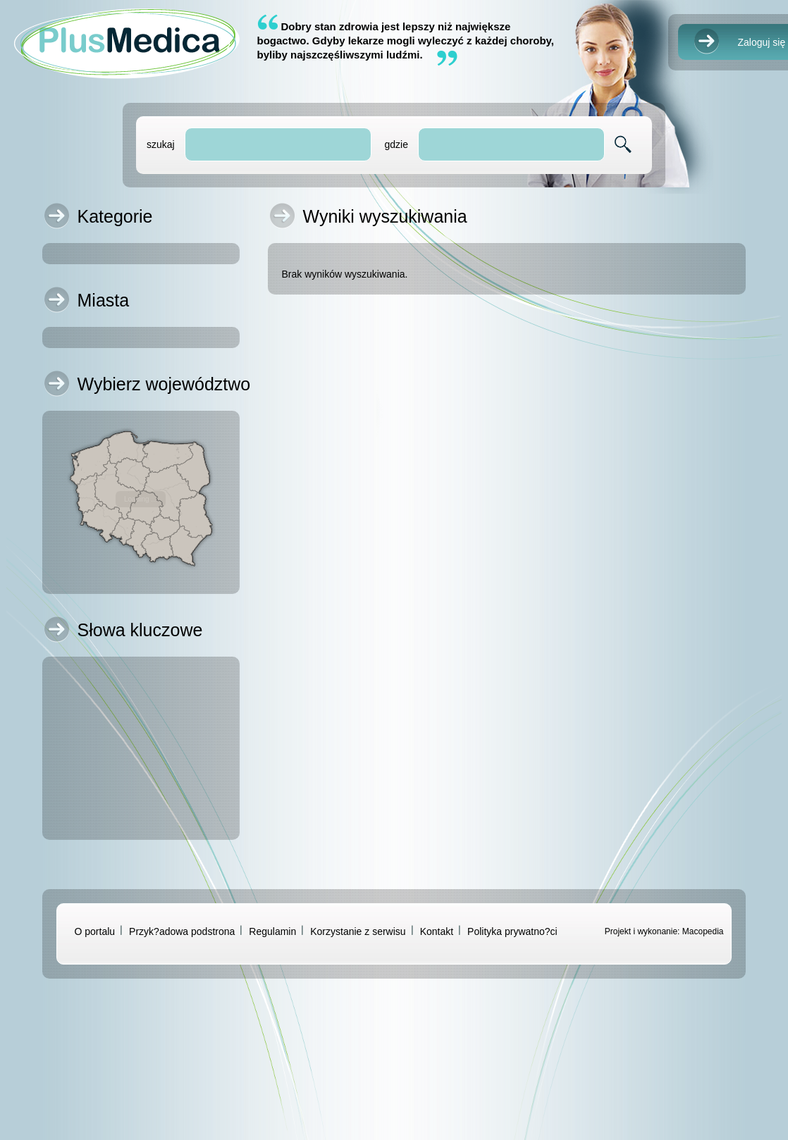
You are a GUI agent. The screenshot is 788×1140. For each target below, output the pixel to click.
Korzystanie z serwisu (357, 931)
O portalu (95, 931)
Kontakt (436, 931)
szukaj (161, 144)
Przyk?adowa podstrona (182, 931)
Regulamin (272, 931)
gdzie (395, 144)
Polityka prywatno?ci (512, 931)
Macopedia (703, 931)
